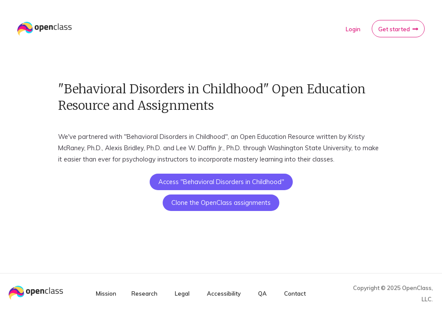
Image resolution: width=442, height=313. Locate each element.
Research (144, 293)
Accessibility (224, 293)
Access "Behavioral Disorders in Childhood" (221, 182)
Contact (295, 293)
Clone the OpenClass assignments (221, 202)
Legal (182, 293)
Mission (106, 293)
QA (262, 293)
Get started (394, 29)
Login (353, 29)
